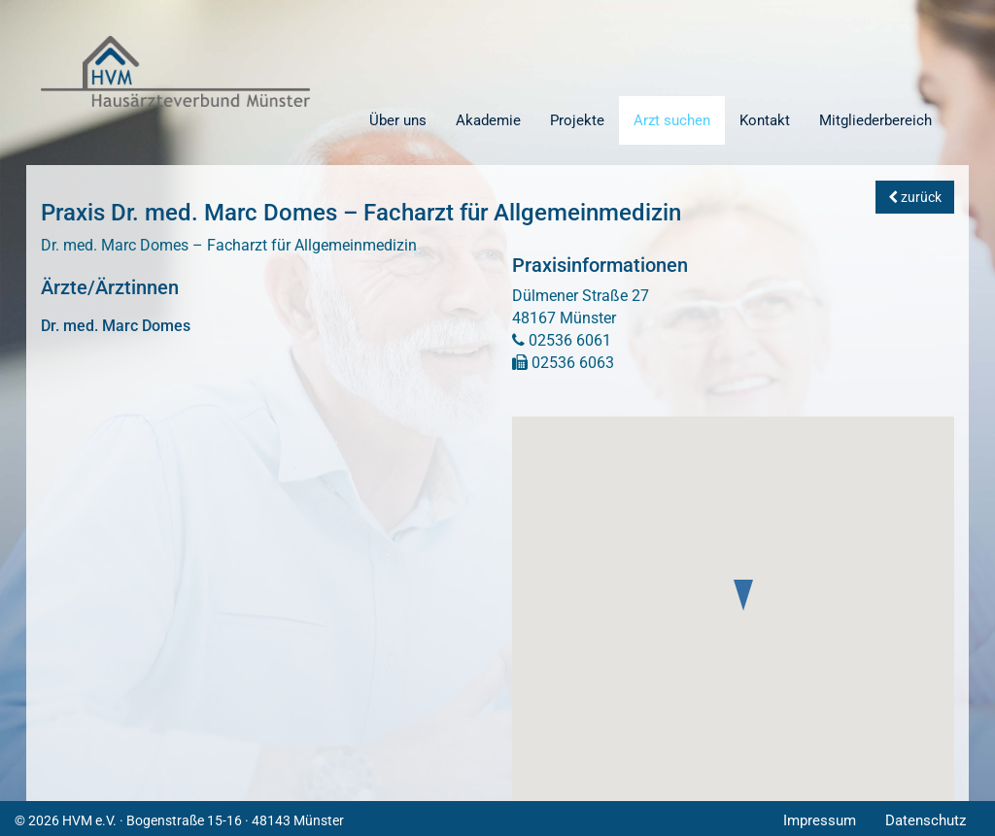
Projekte (577, 120)
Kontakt (764, 120)
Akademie (488, 120)
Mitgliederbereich (875, 120)
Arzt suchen (672, 120)
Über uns (398, 120)
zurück (915, 197)
